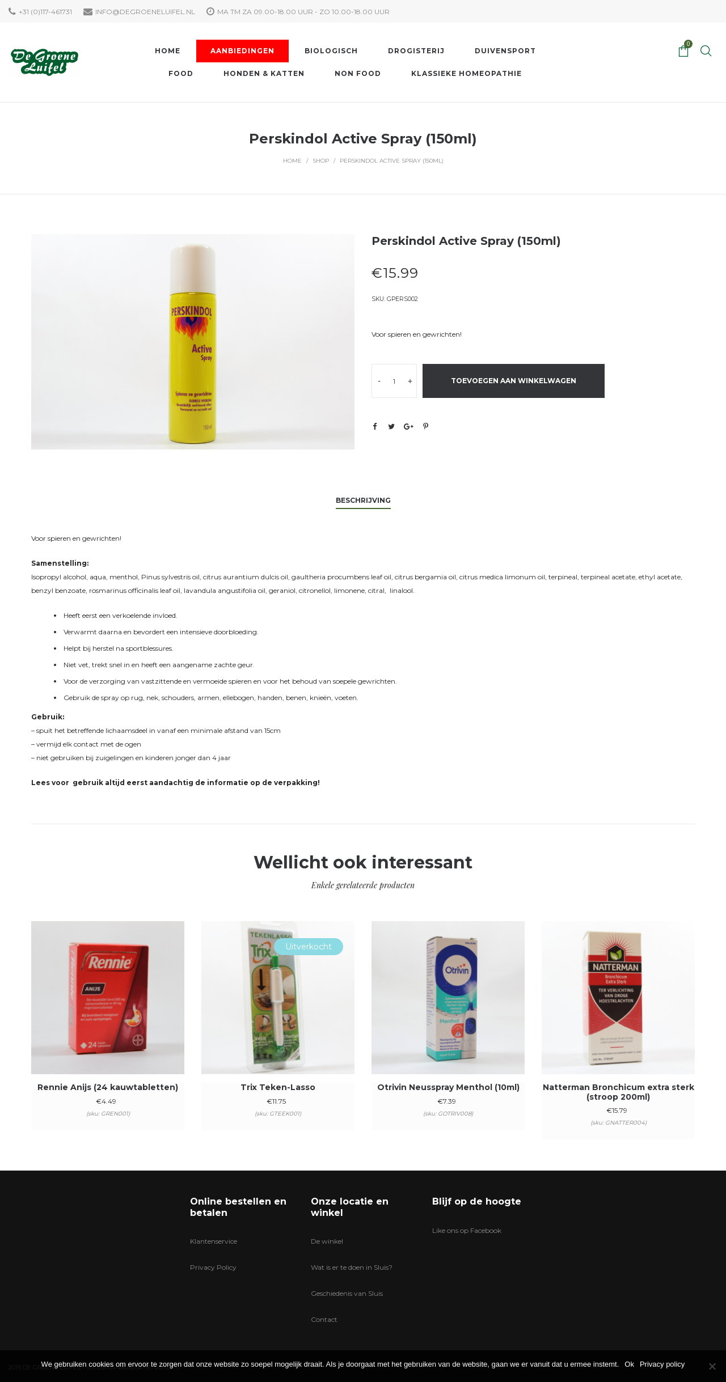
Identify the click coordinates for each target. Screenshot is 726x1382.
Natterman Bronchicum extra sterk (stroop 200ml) (618, 1092)
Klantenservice (213, 1241)
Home (292, 160)
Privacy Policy (213, 1267)
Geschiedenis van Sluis (347, 1293)
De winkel (327, 1241)
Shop (321, 160)
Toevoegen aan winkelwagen (513, 380)
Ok (629, 1364)
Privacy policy (662, 1364)
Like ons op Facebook (466, 1230)
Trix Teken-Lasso (277, 1087)
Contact (324, 1319)
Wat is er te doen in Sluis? (351, 1267)
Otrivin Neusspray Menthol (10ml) (448, 1087)
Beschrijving (363, 500)
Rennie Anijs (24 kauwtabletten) (107, 1087)
